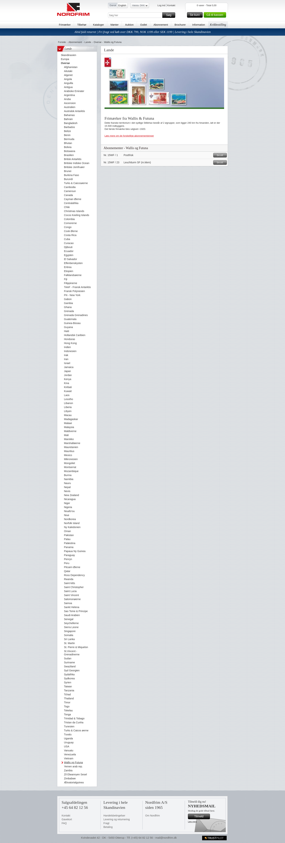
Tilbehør (82, 24)
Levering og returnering (116, 819)
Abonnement (161, 24)
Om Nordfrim (152, 815)
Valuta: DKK (140, 6)
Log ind (161, 5)
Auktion (129, 24)
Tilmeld (201, 816)
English (122, 5)
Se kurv (195, 15)
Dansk (113, 5)
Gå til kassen (215, 15)
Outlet (143, 24)
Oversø (97, 42)
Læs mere (192, 821)
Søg (170, 15)
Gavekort (67, 819)
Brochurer (180, 24)
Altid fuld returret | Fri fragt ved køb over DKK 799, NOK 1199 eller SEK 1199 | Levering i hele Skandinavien (142, 32)
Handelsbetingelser (114, 815)
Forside (62, 42)
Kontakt (171, 5)
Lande (88, 42)
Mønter (115, 24)
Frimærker (65, 24)
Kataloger (98, 24)
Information (198, 24)
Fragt (106, 823)
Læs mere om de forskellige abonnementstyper (129, 135)
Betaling (108, 827)
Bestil (221, 155)
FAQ (64, 823)
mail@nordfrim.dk (166, 837)
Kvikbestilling (218, 24)
